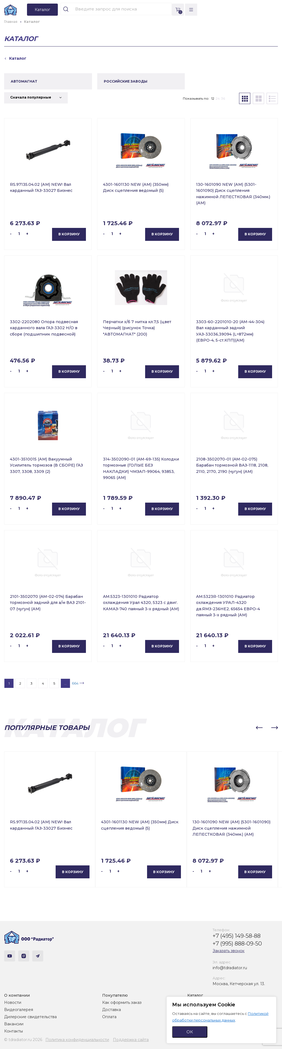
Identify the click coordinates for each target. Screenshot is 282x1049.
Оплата (109, 1016)
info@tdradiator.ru (230, 967)
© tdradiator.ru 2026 (23, 1039)
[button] (259, 727)
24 (218, 98)
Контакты (13, 1031)
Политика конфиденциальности (77, 1039)
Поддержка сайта (131, 1039)
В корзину (69, 234)
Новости (12, 1002)
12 (212, 98)
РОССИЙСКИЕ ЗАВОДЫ (125, 81)
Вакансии (13, 1023)
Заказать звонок (229, 950)
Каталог (195, 995)
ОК (189, 1031)
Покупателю (115, 995)
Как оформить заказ (122, 1002)
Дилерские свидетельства (30, 1016)
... (65, 683)
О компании (17, 995)
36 (223, 98)
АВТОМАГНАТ (24, 81)
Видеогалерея (18, 1009)
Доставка (111, 1009)
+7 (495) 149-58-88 (237, 936)
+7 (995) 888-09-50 (237, 943)
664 (75, 683)
